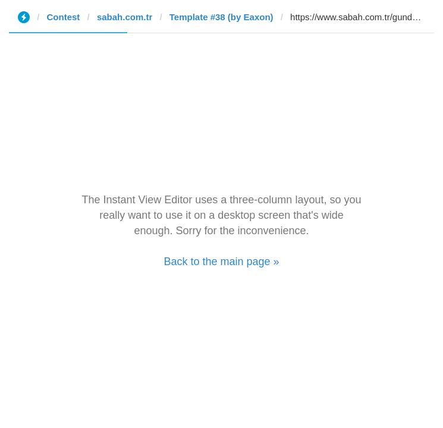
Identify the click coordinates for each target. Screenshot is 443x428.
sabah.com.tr (124, 17)
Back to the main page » (221, 262)
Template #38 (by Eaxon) (221, 17)
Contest (63, 17)
